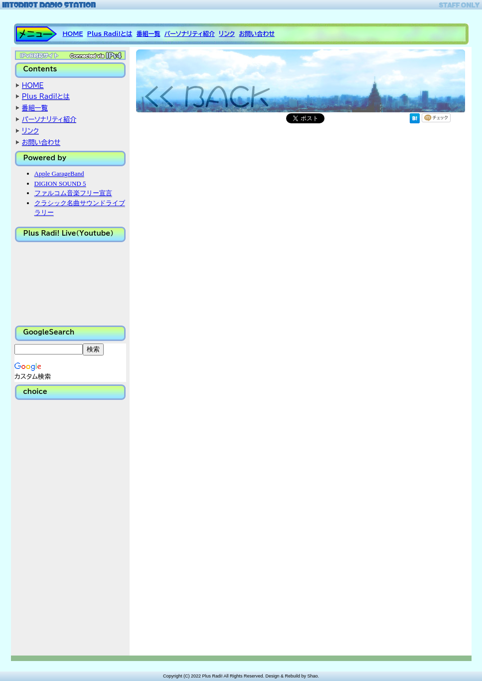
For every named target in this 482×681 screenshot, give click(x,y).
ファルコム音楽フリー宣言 (73, 193)
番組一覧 (148, 33)
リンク (227, 33)
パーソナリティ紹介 (189, 33)
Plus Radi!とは (110, 33)
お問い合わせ (257, 33)
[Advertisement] (64, 527)
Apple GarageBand (59, 173)
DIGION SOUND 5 (60, 183)
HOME (73, 33)
